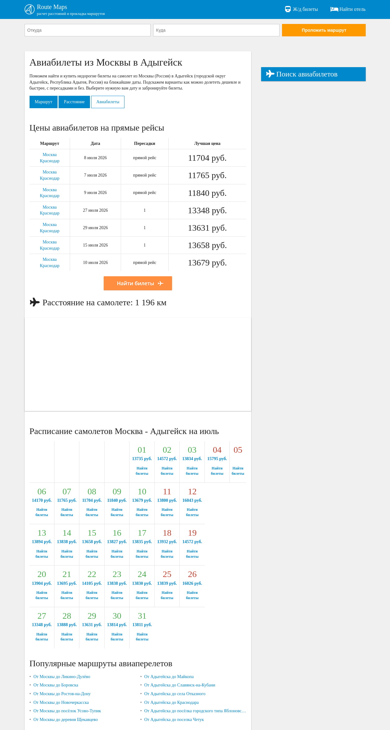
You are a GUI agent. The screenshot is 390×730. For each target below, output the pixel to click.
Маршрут (43, 101)
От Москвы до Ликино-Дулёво (61, 676)
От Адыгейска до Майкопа (169, 676)
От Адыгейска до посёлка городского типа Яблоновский (195, 711)
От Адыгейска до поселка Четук (174, 719)
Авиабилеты (108, 101)
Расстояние (74, 101)
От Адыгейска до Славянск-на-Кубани (179, 685)
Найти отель (348, 9)
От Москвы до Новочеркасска (61, 702)
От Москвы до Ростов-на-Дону (62, 693)
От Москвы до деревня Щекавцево (65, 719)
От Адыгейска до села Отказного (174, 693)
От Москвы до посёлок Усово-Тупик (67, 711)
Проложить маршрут (324, 30)
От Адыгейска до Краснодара (171, 702)
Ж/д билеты (301, 9)
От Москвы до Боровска (55, 685)
